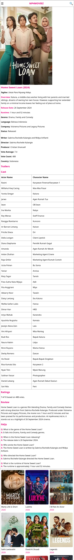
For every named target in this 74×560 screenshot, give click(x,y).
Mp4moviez (36, 3)
